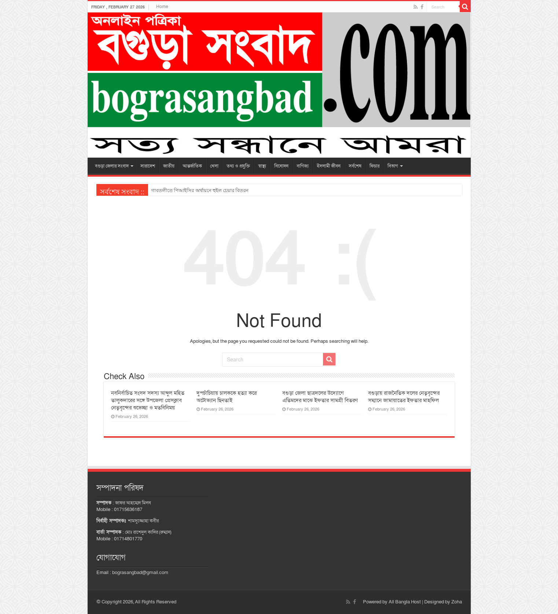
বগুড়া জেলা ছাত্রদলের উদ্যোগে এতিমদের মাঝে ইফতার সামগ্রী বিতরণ (320, 396)
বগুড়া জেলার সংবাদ (112, 166)
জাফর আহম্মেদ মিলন (133, 503)
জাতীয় (169, 166)
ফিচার (374, 166)
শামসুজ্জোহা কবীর (143, 521)
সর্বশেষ (355, 166)
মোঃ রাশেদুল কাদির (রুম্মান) (148, 532)
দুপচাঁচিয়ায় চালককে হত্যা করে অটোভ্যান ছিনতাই (227, 396)
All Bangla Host (405, 602)
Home (162, 7)
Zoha (456, 602)
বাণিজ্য (303, 166)
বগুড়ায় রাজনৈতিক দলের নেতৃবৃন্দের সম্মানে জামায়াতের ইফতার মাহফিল (404, 396)
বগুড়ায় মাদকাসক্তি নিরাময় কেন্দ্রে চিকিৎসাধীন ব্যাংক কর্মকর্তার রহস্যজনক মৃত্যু (225, 190)
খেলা (214, 166)
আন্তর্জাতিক (192, 166)
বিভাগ (393, 166)
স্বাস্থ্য (262, 166)
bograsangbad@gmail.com (140, 572)
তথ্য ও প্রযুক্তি (238, 166)
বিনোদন (281, 166)
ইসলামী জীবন (329, 166)
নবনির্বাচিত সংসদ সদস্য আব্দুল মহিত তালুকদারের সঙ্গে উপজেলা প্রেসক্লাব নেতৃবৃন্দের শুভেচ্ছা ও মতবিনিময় (147, 400)
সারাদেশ (147, 166)
